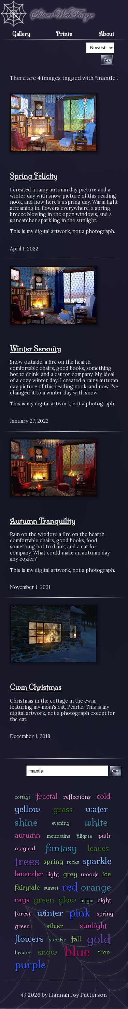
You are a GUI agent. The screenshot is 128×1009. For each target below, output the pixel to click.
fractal (47, 796)
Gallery (21, 33)
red (69, 886)
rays (22, 899)
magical (25, 848)
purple (30, 964)
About (106, 33)
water (97, 809)
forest (23, 913)
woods (90, 874)
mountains (58, 836)
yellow (27, 809)
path (104, 835)
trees (27, 861)
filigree (84, 836)
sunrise (57, 940)
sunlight (93, 925)
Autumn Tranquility (42, 521)
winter (50, 912)
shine (26, 822)
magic (86, 900)
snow (47, 952)
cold (104, 796)
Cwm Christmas (35, 687)
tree (104, 952)
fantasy (61, 848)
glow (67, 900)
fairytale (27, 887)
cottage (23, 797)
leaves (98, 848)
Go (115, 771)
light (53, 874)
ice (106, 874)
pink (79, 912)
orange (96, 887)
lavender (29, 873)
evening (60, 823)
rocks (73, 862)
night (104, 900)
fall (76, 939)
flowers (29, 938)
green (43, 900)
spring (53, 861)
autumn (27, 835)
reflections (77, 796)
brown (22, 953)
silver (54, 926)
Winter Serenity (35, 348)
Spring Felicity (34, 176)
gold (99, 939)
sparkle (97, 860)
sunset (51, 888)
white (96, 822)
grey (70, 874)
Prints (64, 33)
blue (77, 951)
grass (63, 809)
